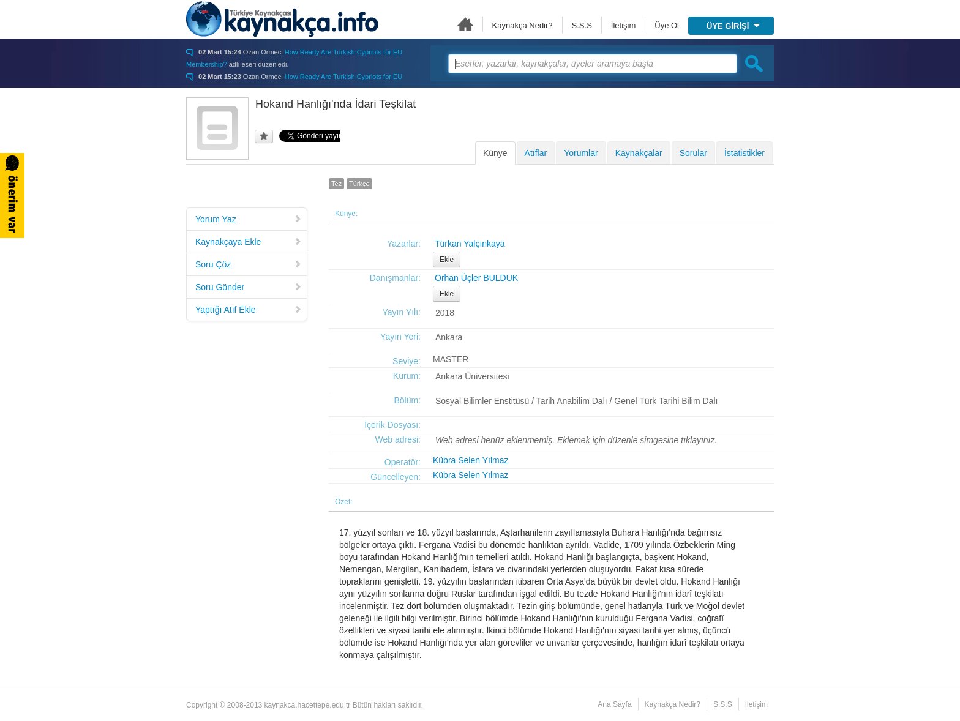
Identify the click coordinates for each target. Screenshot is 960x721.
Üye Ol (666, 25)
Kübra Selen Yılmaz (470, 460)
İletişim (623, 25)
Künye (495, 153)
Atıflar (536, 153)
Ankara (448, 337)
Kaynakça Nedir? (522, 25)
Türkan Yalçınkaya (470, 243)
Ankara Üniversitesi (472, 376)
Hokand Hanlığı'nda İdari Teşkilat (335, 104)
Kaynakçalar (638, 153)
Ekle (447, 259)
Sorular (693, 153)
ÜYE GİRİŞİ (733, 26)
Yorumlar (581, 153)
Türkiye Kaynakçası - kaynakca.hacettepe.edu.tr (282, 19)
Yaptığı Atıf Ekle (248, 310)
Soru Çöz (248, 264)
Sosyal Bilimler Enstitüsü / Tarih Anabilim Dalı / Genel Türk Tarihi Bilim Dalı (576, 401)
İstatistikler (744, 153)
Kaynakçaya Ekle (248, 242)
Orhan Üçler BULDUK (476, 278)
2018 (444, 313)
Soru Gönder (248, 287)
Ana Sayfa (465, 24)
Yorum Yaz (248, 219)
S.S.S (582, 25)
